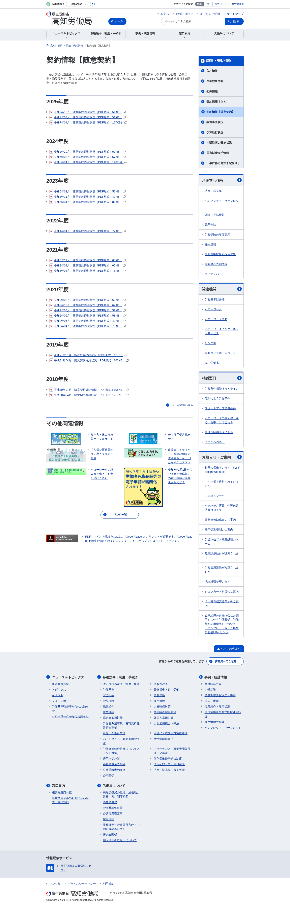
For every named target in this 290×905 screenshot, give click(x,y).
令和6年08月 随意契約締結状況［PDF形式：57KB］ (87, 157)
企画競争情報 (214, 81)
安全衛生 (108, 695)
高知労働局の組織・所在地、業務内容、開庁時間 (121, 794)
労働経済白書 (213, 683)
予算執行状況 (214, 132)
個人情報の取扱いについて (120, 840)
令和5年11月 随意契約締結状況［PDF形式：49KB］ (87, 197)
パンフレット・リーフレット (222, 203)
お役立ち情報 (222, 180)
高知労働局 (110, 802)
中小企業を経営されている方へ (222, 483)
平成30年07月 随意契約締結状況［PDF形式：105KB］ (89, 390)
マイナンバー (213, 274)
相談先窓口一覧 (62, 792)
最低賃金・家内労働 (166, 689)
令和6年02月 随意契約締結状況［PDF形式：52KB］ (87, 191)
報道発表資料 (60, 683)
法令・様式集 (213, 190)
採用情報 (210, 244)
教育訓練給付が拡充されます (222, 555)
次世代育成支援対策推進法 (170, 733)
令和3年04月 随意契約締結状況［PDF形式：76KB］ (87, 271)
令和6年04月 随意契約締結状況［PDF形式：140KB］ (88, 162)
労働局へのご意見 (225, 661)
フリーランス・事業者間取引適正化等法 (172, 750)
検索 (236, 21)
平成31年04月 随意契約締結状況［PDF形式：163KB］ (89, 360)
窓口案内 (58, 785)
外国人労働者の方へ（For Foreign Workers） (222, 469)
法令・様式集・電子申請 (169, 769)
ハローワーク (213, 309)
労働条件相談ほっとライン (222, 388)
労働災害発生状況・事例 (220, 695)
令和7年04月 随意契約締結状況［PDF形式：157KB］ (88, 122)
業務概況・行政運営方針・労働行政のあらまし (121, 826)
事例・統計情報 (216, 677)
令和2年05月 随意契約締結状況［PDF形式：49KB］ (87, 321)
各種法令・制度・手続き (120, 677)
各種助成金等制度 (114, 764)
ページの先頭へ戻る (182, 405)
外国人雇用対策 (163, 717)
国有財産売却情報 (216, 264)
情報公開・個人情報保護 (169, 764)
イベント (57, 695)
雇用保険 (159, 700)
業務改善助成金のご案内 (220, 519)
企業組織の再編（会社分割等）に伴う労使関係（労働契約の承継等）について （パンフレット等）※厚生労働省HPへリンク (222, 624)
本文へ (165, 13)
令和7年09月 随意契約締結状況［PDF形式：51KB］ (87, 117)
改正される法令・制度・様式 (121, 683)
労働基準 (108, 689)
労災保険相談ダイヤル (219, 432)
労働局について (114, 785)
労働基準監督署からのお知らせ (70, 708)
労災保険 (108, 700)
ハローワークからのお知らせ (70, 716)
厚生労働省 (238, 4)
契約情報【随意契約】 (220, 111)
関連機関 (222, 289)
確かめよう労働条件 (217, 398)
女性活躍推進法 (163, 738)
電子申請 (210, 224)
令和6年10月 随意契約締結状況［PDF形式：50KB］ (87, 152)
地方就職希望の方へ (217, 581)
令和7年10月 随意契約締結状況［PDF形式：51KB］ (87, 112)
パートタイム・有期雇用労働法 (121, 741)
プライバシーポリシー (82, 883)
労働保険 (159, 695)
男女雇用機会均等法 (166, 723)
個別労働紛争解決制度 (168, 758)
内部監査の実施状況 (219, 142)
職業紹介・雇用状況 (217, 706)
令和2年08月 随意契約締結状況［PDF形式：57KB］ (87, 310)
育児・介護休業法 (114, 733)
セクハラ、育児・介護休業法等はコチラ (222, 507)
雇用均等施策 (111, 758)
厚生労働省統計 (214, 721)
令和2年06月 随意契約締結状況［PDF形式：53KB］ (87, 316)
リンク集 (210, 343)
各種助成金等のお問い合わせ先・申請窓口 (70, 800)
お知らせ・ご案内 (222, 457)
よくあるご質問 (210, 13)
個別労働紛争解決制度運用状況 (223, 714)
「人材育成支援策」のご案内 (222, 603)
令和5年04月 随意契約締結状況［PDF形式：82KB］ (87, 202)
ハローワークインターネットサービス (222, 331)
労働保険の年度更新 (217, 234)
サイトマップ (235, 13)
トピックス (59, 689)
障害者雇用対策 (113, 717)
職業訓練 (108, 712)
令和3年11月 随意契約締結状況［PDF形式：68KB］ (87, 260)
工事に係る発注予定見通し (223, 163)
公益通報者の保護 (114, 769)
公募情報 (212, 91)
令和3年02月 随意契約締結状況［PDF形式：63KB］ (87, 300)
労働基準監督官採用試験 (220, 254)
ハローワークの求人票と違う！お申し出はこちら (222, 420)
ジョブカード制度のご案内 (222, 591)
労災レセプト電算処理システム (222, 541)
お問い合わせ (184, 13)
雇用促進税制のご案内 (219, 529)
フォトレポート (62, 700)
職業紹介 (108, 706)
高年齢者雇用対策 (165, 712)
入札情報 (212, 70)
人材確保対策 (162, 706)
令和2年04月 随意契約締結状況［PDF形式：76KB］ (87, 326)
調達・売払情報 (219, 61)
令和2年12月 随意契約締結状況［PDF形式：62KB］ (87, 305)
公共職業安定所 (113, 813)
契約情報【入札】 (217, 101)
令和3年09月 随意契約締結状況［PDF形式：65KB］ (87, 265)
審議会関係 (110, 834)
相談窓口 (222, 378)
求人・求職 (212, 700)
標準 (199, 4)
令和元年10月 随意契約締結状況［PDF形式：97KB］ (88, 355)
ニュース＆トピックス (68, 677)
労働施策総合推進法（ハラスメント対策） (121, 750)
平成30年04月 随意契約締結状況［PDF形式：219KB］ (89, 395)
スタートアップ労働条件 (220, 408)
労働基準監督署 (215, 299)
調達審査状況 (214, 122)
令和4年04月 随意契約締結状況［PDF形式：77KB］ (87, 231)
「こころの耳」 (215, 442)
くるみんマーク (215, 495)
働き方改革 (161, 683)
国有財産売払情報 (217, 152)
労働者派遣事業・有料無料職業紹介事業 (121, 725)
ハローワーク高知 (216, 319)
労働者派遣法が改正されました (222, 569)
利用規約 (108, 883)
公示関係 (108, 775)
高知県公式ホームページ (220, 353)
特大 (217, 4)
